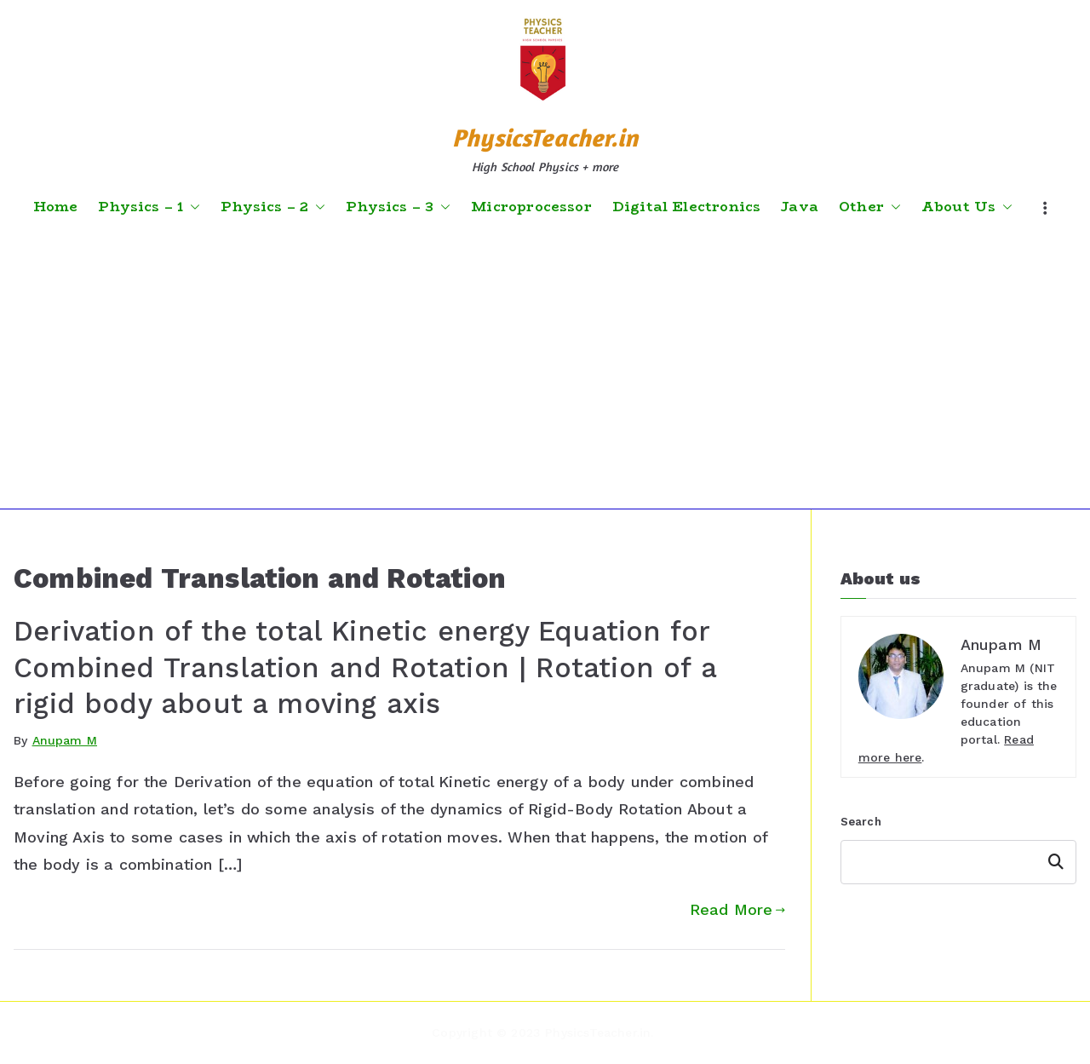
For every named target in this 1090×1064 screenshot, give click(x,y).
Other (870, 207)
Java (799, 207)
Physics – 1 (149, 207)
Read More (737, 909)
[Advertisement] (545, 363)
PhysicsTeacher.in (545, 137)
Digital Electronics (686, 207)
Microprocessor (531, 207)
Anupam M (64, 740)
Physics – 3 (398, 207)
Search (860, 821)
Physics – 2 (273, 207)
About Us (967, 207)
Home (55, 207)
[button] (191, 207)
